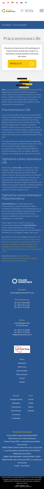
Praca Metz (29, 244)
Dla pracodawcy (22, 374)
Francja (30, 399)
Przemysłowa (16, 407)
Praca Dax (23, 242)
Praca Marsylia (32, 249)
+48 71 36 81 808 (29, 10)
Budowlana (16, 403)
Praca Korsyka (11, 239)
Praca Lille (20, 244)
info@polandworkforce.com (22, 334)
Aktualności (22, 363)
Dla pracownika (22, 371)
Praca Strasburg (26, 247)
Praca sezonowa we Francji (16, 261)
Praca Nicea (32, 242)
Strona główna (6, 25)
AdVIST (9, 477)
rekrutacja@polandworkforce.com (22, 293)
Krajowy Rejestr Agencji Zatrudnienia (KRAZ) (22, 435)
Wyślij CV (22, 63)
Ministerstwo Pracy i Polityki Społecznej (22, 438)
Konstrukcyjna (16, 411)
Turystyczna (16, 414)
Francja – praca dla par (22, 466)
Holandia (31, 411)
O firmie (22, 378)
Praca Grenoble (10, 244)
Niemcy (30, 407)
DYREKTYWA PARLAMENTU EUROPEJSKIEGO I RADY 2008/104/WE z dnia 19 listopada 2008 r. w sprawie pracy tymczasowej (22, 460)
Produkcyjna (16, 418)
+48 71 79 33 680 (23, 330)
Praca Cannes (14, 242)
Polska (31, 403)
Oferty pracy (22, 367)
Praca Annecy (31, 239)
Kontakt (22, 382)
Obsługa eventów (16, 399)
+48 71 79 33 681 (23, 307)
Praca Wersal (21, 249)
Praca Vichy (12, 249)
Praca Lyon (21, 239)
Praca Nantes (15, 247)
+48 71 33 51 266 (29, 11)
